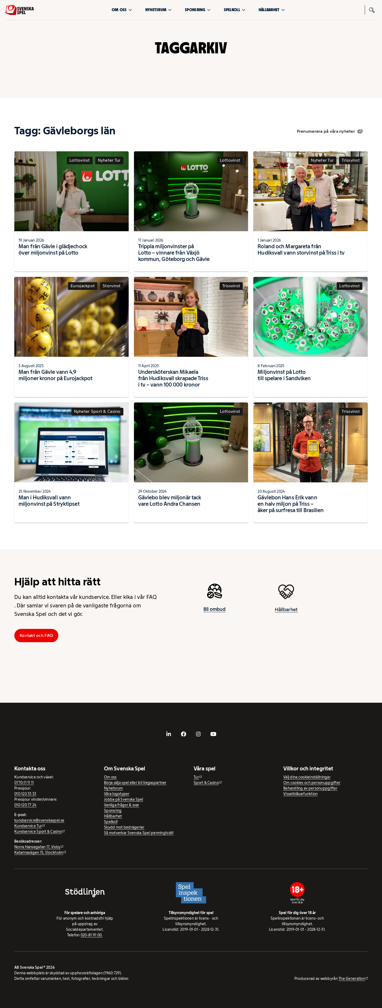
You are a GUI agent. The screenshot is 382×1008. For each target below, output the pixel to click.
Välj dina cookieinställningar (307, 777)
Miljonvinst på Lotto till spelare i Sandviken (284, 375)
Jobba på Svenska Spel (123, 799)
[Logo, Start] (19, 10)
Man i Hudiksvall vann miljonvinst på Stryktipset (49, 500)
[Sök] (372, 10)
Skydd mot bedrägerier (124, 827)
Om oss (122, 9)
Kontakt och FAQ (36, 635)
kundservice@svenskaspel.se (39, 820)
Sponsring (197, 9)
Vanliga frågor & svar (121, 805)
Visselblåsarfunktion (300, 793)
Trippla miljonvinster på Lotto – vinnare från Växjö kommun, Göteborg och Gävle (174, 252)
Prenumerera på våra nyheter (329, 131)
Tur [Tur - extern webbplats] (196, 777)
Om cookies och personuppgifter (311, 782)
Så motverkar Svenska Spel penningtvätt (138, 832)
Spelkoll (234, 9)
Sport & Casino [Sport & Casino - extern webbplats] (206, 782)
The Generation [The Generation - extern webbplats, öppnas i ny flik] (351, 978)
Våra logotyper (116, 793)
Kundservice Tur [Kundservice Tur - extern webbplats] (28, 825)
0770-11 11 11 (24, 782)
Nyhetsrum (158, 9)
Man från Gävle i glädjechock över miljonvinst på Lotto (53, 249)
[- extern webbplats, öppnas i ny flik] (168, 734)
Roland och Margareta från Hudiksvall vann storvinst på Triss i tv (301, 249)
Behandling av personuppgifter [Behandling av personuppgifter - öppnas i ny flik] (310, 788)
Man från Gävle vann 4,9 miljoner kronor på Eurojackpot (55, 375)
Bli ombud (214, 612)
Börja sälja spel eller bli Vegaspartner (135, 782)
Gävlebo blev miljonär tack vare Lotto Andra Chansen (169, 500)
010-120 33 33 (25, 793)
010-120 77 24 (25, 805)
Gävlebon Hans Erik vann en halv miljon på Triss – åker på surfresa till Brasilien (291, 503)
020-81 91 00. (92, 935)
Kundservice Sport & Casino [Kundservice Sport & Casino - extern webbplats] (38, 831)
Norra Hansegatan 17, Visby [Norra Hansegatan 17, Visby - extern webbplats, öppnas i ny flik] (37, 846)
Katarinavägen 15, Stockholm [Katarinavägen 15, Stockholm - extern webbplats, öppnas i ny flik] (38, 852)
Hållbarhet (272, 9)
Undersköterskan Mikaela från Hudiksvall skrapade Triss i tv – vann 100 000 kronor (173, 378)
